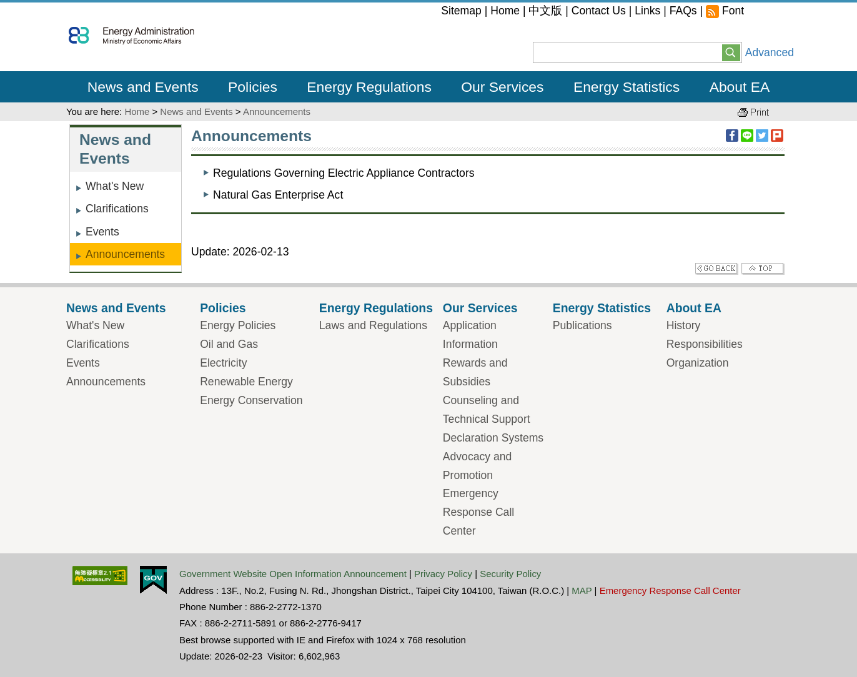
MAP (582, 590)
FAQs (683, 10)
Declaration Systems (493, 438)
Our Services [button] (502, 87)
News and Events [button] (143, 87)
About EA (693, 308)
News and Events (196, 111)
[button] (731, 52)
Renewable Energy (246, 381)
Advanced (769, 52)
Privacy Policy (443, 573)
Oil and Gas (229, 344)
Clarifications (117, 208)
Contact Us (599, 10)
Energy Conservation (251, 400)
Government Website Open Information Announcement (293, 573)
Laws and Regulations (373, 325)
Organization (697, 363)
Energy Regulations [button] (369, 87)
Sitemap (461, 10)
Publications (582, 325)
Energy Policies (237, 325)
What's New (115, 186)
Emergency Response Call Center (478, 512)
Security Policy (510, 573)
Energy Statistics (602, 308)
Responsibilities (704, 344)
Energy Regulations (376, 308)
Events (102, 231)
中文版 (545, 10)
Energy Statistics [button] (626, 87)
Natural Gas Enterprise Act (278, 195)
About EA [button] (740, 87)
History (683, 325)
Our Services (480, 308)
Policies (222, 308)
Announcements (276, 111)
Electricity (223, 363)
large (784, 12)
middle (769, 12)
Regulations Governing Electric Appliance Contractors (344, 173)
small (753, 12)
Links (647, 10)
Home (505, 10)
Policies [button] (252, 87)
